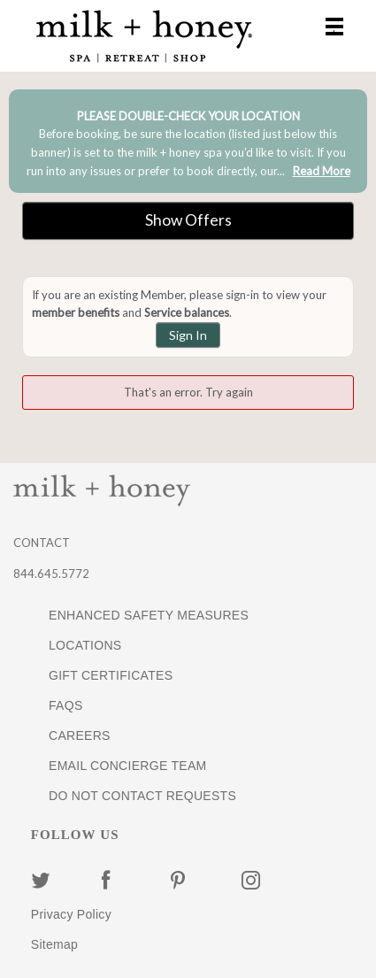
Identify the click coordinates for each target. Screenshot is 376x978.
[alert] (188, 141)
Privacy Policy (71, 914)
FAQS (66, 705)
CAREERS (80, 735)
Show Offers (188, 220)
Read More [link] (321, 171)
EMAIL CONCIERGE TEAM (128, 766)
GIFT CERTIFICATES (111, 675)
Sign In (188, 335)
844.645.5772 (51, 573)
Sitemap (54, 944)
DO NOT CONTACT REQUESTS (142, 796)
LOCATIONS (85, 645)
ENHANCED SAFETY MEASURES (149, 615)
